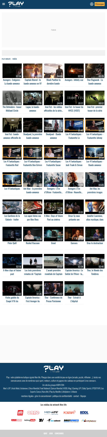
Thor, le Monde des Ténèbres (95, 272)
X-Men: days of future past (12, 272)
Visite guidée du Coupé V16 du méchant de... (12, 301)
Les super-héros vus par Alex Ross (32, 217)
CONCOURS (59, 433)
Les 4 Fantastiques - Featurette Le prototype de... (74, 137)
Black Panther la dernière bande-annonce (53, 83)
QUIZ (45, 433)
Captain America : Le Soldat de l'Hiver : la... (74, 272)
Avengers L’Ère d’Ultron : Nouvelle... (74, 190)
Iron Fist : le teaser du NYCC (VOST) (74, 108)
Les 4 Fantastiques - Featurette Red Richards (12, 165)
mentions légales (27, 396)
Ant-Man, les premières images (94, 190)
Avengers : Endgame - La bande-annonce (12, 81)
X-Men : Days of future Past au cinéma (53, 217)
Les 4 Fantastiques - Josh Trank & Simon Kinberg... (74, 165)
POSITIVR (96, 388)
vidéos (14, 59)
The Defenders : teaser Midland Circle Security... (12, 110)
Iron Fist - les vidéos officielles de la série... (53, 108)
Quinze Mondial (56, 388)
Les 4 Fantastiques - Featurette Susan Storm (53, 165)
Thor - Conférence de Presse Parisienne (53, 299)
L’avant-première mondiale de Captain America (53, 273)
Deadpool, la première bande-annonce (32, 135)
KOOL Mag (67, 388)
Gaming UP (77, 388)
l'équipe (83, 396)
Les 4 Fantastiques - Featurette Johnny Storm (94, 137)
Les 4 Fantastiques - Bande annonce (94, 163)
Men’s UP (6, 388)
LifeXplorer (66, 391)
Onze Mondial (34, 388)
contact (76, 396)
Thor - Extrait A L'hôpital (74, 299)
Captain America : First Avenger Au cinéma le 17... (32, 301)
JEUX (51, 433)
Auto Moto (15, 388)
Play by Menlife (55, 391)
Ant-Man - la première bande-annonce (32, 190)
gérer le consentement (43, 396)
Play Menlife (6, 59)
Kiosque (99, 4)
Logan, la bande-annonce (33, 108)
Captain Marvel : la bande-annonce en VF (33, 81)
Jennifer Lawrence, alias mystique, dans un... (94, 219)
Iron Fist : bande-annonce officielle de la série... (12, 137)
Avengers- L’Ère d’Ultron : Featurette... (53, 190)
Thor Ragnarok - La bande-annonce (95, 81)
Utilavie (74, 391)
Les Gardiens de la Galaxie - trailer (12, 217)
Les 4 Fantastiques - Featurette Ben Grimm (32, 163)
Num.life (45, 391)
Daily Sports (86, 388)
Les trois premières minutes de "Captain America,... (32, 273)
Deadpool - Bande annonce (53, 135)
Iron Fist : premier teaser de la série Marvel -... (94, 110)
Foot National (45, 388)
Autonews (24, 388)
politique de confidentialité (62, 396)
